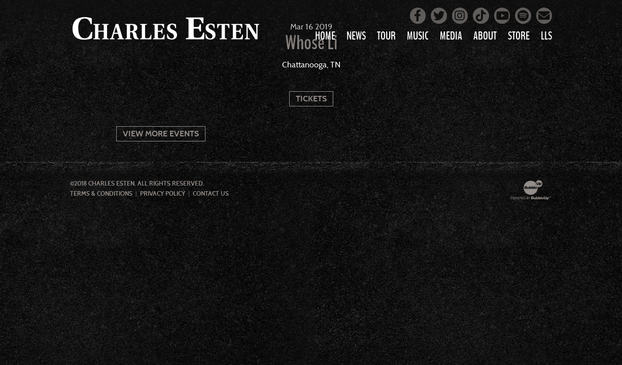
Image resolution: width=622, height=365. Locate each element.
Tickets (311, 98)
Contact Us (211, 194)
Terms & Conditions (101, 194)
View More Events (161, 133)
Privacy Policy (162, 194)
